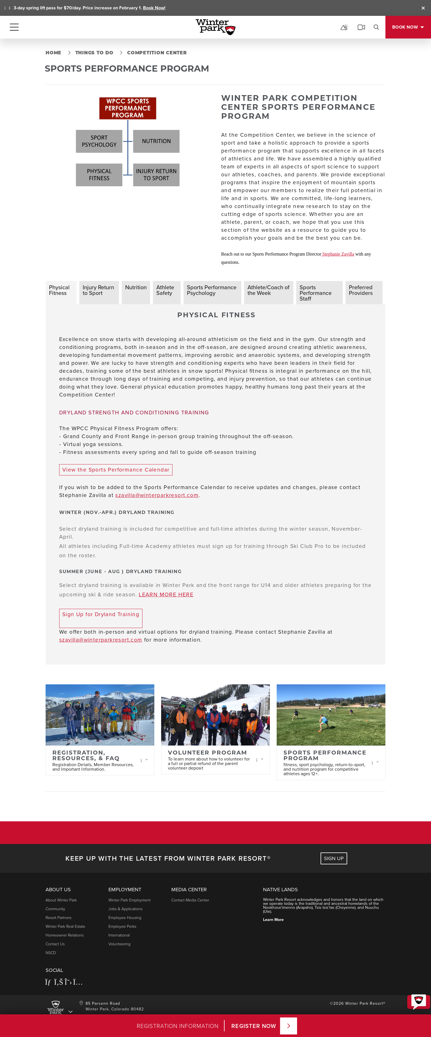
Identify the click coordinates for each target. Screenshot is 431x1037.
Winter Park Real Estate (65, 926)
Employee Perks (122, 926)
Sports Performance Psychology (211, 290)
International (119, 935)
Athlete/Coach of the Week (268, 290)
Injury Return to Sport (98, 290)
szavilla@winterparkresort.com (157, 495)
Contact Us (55, 943)
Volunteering (119, 943)
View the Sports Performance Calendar (115, 470)
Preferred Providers (361, 290)
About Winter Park (61, 900)
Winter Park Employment (129, 900)
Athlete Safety (165, 290)
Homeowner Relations (65, 935)
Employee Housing (124, 917)
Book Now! (154, 8)
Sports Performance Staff (316, 293)
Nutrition (136, 287)
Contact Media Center (190, 900)
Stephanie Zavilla (337, 254)
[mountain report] (344, 27)
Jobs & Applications (125, 908)
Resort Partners (58, 917)
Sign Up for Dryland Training (100, 614)
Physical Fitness (59, 290)
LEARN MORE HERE (166, 594)
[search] (376, 27)
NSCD (51, 952)
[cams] (361, 27)
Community (55, 908)
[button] (415, 994)
